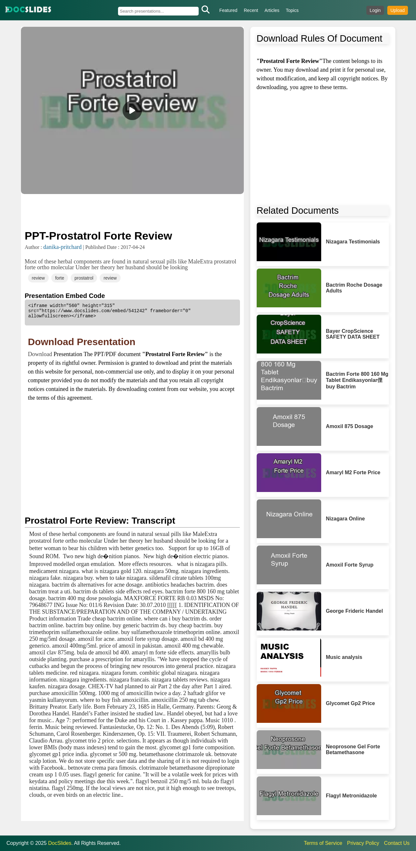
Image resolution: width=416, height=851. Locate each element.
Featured (228, 10)
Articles (271, 10)
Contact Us (397, 843)
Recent (251, 10)
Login (375, 10)
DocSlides (59, 843)
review (38, 278)
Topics (292, 10)
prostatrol (83, 278)
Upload (398, 10)
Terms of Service (323, 843)
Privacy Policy (363, 843)
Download (41, 354)
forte (59, 278)
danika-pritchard (62, 247)
